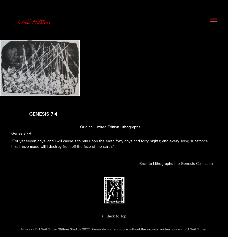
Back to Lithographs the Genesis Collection (176, 163)
